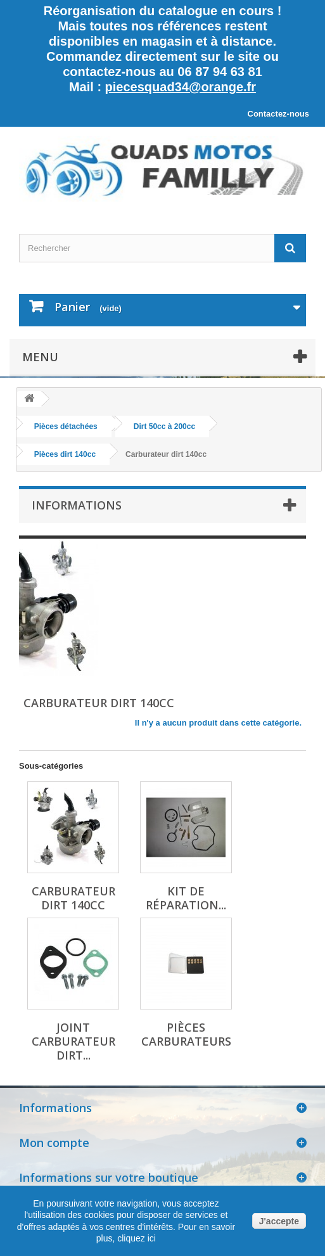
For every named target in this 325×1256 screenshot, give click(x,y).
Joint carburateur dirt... (73, 1041)
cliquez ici (135, 1238)
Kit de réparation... (186, 898)
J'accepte (279, 1221)
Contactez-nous (279, 114)
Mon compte (54, 1142)
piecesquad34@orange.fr (180, 87)
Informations (77, 505)
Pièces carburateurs (186, 1034)
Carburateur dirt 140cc (73, 898)
